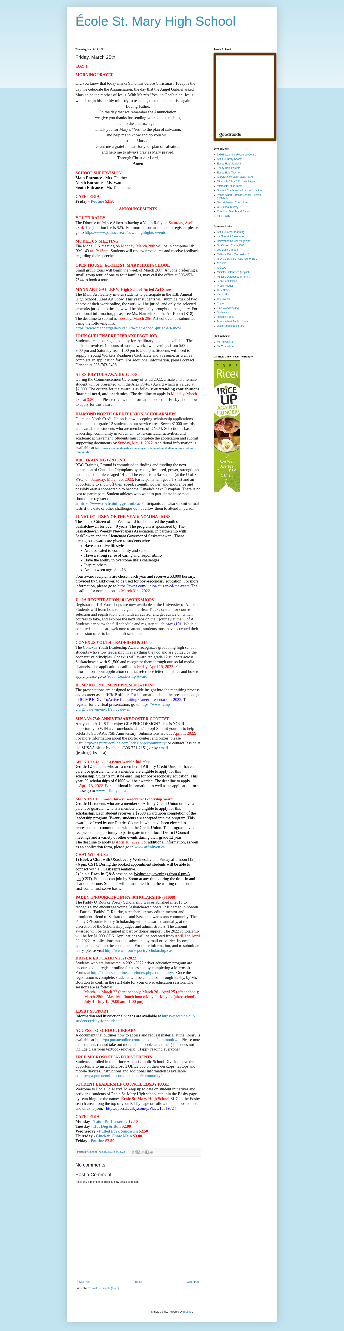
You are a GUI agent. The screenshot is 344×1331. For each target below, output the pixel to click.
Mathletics (223, 312)
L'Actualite (223, 294)
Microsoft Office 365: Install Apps (236, 181)
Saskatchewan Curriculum (232, 202)
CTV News (223, 290)
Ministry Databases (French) (233, 276)
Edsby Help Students (229, 163)
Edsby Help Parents (228, 168)
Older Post (193, 1281)
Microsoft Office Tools (229, 186)
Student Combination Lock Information (239, 190)
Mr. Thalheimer (226, 346)
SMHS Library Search (229, 159)
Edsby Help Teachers (229, 172)
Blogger (187, 1311)
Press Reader (225, 285)
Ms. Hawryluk (225, 341)
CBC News (223, 299)
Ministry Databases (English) (234, 272)
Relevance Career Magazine (233, 241)
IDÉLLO (221, 267)
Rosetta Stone (225, 316)
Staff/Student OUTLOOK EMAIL (235, 177)
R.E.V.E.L (222, 263)
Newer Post (83, 1281)
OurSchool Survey (227, 207)
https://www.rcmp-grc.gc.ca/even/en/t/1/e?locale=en (123, 706)
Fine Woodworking (228, 308)
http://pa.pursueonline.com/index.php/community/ (125, 743)
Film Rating (223, 215)
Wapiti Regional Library (230, 325)
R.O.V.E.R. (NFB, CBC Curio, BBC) (237, 258)
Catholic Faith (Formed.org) (233, 254)
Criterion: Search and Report (234, 211)
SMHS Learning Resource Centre (236, 154)
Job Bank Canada (227, 249)
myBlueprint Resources (230, 236)
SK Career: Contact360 (230, 245)
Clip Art (221, 303)
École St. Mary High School (155, 21)
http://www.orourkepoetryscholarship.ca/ (138, 950)
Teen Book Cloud (227, 281)
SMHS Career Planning (230, 232)
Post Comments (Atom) (105, 1288)
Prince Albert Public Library (233, 321)
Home (138, 1281)
